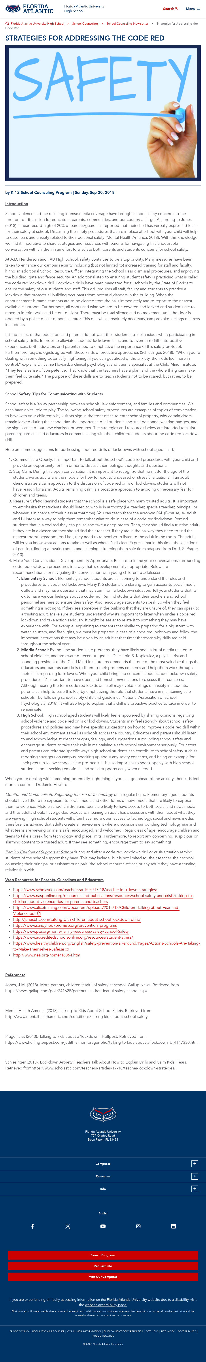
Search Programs (103, 1255)
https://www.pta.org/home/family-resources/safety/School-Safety (71, 931)
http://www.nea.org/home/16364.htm (46, 955)
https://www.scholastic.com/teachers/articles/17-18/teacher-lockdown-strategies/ (85, 890)
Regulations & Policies (48, 1331)
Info (103, 1189)
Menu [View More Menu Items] (190, 8)
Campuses (103, 1164)
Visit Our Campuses (103, 1277)
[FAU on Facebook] (32, 1226)
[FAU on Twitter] (67, 1226)
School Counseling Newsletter (127, 24)
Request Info (103, 1266)
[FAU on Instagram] (138, 1226)
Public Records (103, 1336)
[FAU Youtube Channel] (103, 1226)
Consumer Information (84, 1331)
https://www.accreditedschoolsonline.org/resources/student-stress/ (73, 937)
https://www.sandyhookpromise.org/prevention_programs (65, 925)
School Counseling (85, 24)
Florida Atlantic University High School (84, 8)
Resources (103, 1176)
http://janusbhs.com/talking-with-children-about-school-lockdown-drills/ (77, 919)
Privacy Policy (19, 1331)
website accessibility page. (106, 1305)
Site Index (168, 1331)
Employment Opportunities (123, 1331)
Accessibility (187, 1331)
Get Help (152, 1331)
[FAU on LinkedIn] (173, 1226)
